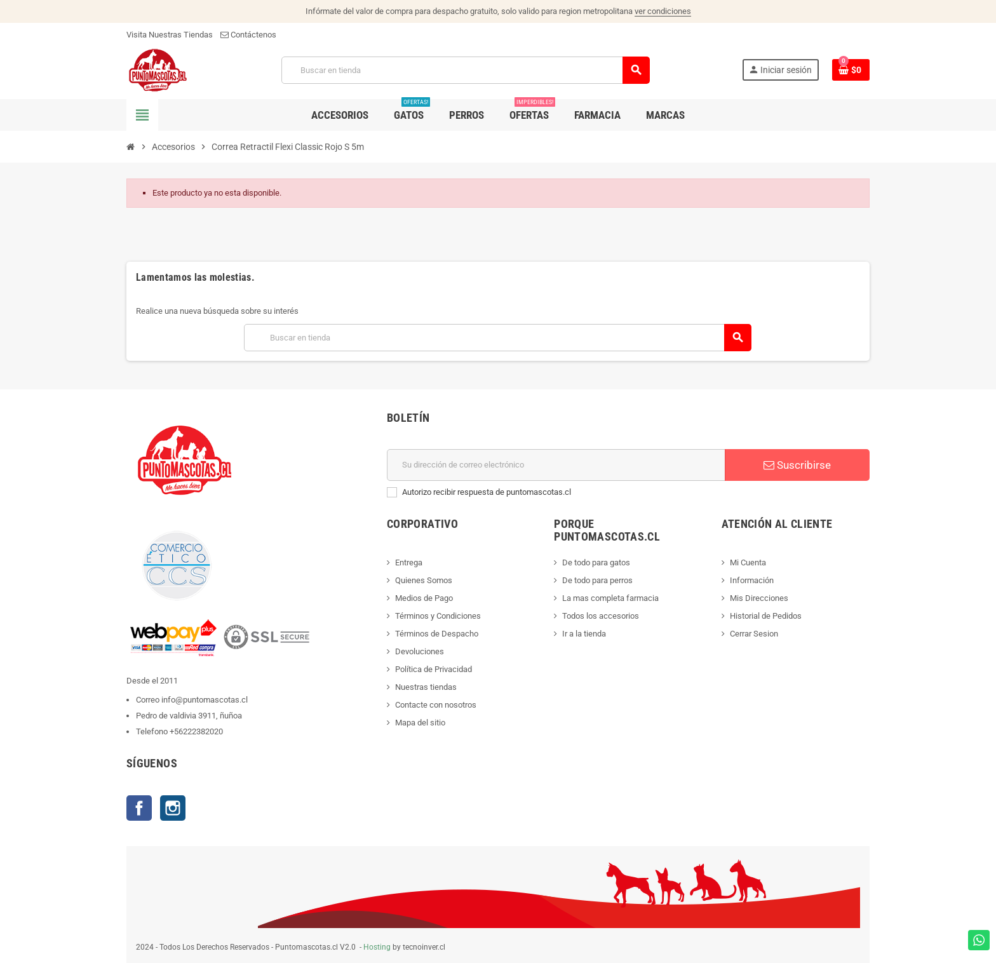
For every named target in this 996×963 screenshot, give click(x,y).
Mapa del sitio (420, 722)
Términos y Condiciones (438, 616)
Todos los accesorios (600, 616)
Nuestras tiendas (426, 687)
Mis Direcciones (759, 598)
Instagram (172, 808)
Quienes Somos (423, 580)
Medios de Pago (424, 598)
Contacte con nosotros (435, 705)
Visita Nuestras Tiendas (169, 34)
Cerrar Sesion (754, 633)
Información (752, 580)
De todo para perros (597, 580)
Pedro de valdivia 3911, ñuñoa (189, 715)
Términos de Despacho (436, 633)
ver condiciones (663, 11)
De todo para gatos (596, 562)
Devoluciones (419, 651)
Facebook (139, 808)
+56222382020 (196, 731)
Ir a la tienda (584, 633)
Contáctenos (248, 34)
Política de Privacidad (433, 669)
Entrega (408, 562)
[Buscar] (465, 70)
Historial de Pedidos (766, 616)
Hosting (377, 947)
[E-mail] (556, 465)
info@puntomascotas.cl (204, 699)
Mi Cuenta (748, 562)
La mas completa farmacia (610, 598)
